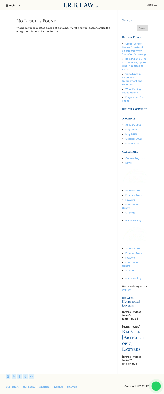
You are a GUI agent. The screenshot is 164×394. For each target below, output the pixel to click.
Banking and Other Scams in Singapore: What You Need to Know (134, 64)
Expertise (44, 387)
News (128, 163)
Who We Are (132, 190)
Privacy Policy (133, 220)
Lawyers (130, 200)
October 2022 (133, 139)
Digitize (126, 289)
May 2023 (131, 134)
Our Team (29, 387)
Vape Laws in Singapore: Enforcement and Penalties (132, 79)
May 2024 (131, 129)
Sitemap (130, 212)
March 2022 (132, 143)
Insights (58, 387)
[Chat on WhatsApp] (156, 386)
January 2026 (133, 125)
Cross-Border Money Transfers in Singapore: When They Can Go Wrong (134, 49)
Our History (12, 387)
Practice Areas (134, 195)
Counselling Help (135, 158)
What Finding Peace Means (131, 90)
